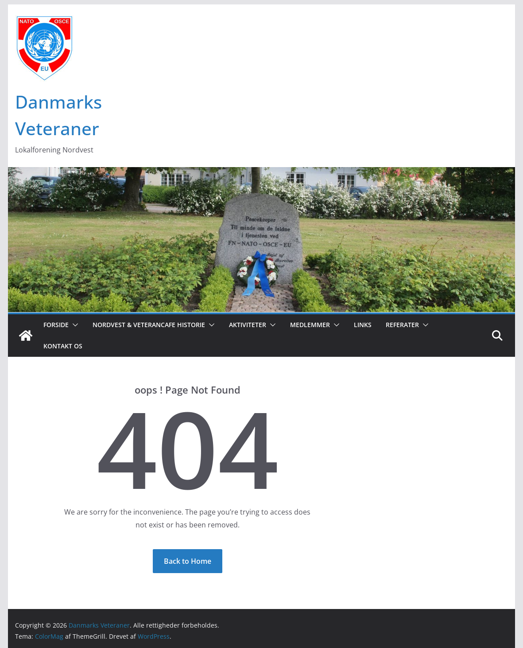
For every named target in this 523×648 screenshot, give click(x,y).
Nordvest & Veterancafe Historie (149, 324)
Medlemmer (310, 324)
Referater (402, 324)
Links (363, 324)
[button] (73, 325)
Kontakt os (62, 346)
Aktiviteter (247, 324)
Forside (56, 324)
